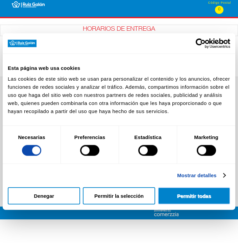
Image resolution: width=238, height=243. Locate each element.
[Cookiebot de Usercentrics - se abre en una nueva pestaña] (200, 43)
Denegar (44, 195)
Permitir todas (194, 195)
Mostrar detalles (197, 175)
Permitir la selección (119, 195)
